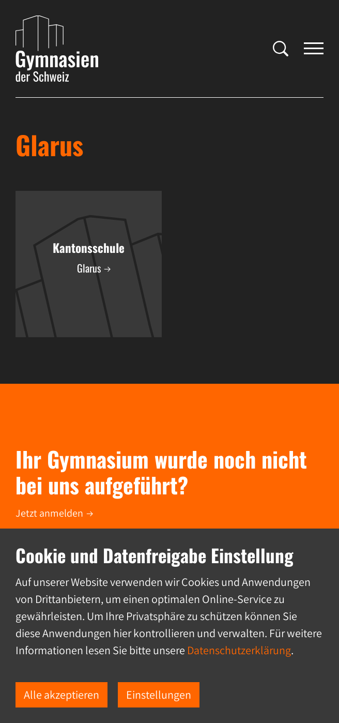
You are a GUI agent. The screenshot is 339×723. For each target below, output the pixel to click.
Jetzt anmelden (49, 513)
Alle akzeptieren (61, 694)
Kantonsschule (89, 248)
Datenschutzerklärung (239, 650)
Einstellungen (158, 694)
